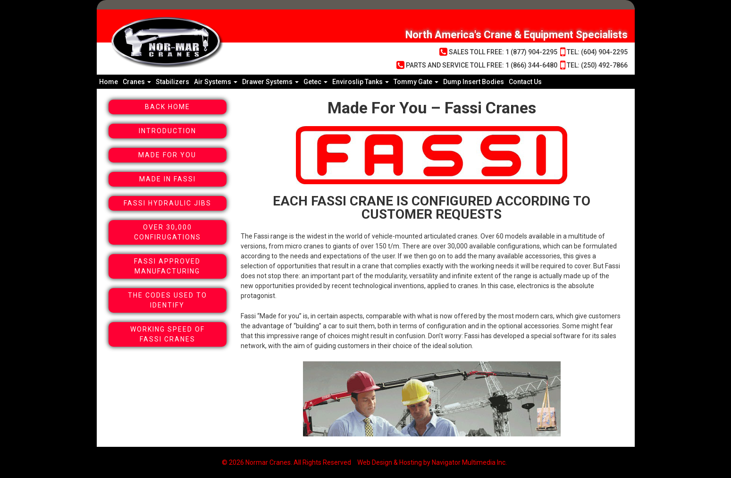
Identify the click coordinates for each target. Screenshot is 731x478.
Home (108, 81)
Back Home (167, 107)
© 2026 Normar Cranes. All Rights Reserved (286, 462)
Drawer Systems (270, 81)
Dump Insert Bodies (473, 81)
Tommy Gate (416, 81)
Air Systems (215, 81)
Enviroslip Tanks (360, 81)
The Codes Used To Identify (167, 300)
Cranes (137, 81)
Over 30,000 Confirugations (167, 232)
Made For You (167, 155)
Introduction (167, 131)
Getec (315, 81)
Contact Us (525, 81)
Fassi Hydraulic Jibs (167, 203)
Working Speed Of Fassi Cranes (167, 334)
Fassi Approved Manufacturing (167, 266)
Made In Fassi (167, 179)
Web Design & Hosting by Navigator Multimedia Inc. (432, 462)
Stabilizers (172, 81)
